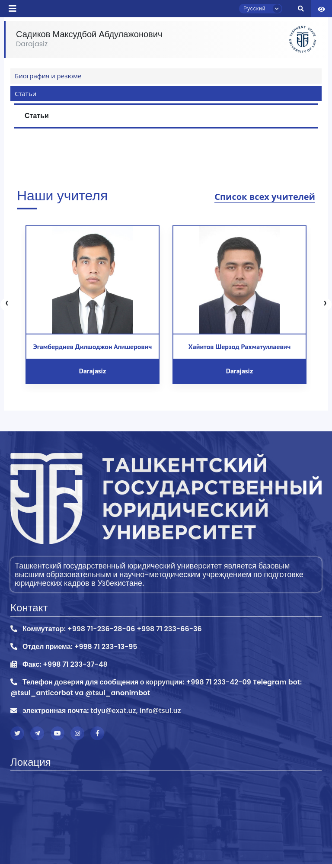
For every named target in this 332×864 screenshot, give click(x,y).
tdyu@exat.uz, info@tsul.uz (135, 710)
